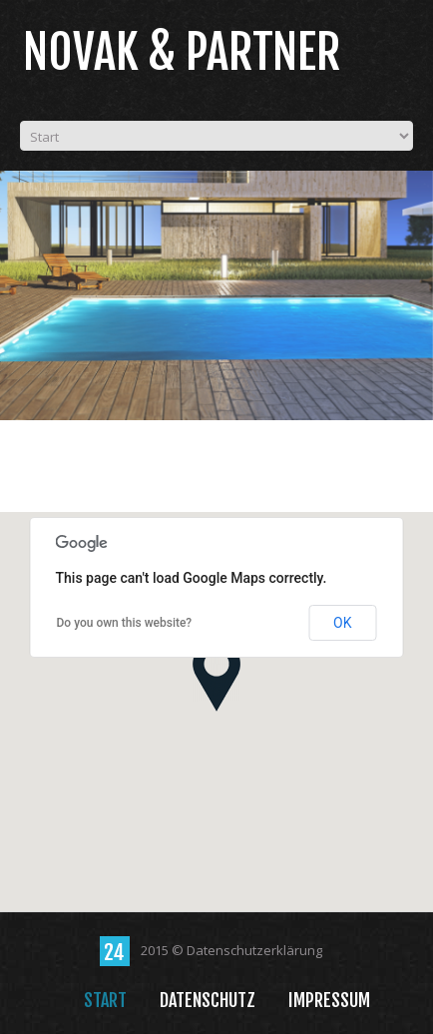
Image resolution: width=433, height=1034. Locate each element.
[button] (216, 676)
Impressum (329, 1000)
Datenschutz (207, 1000)
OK (342, 623)
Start (105, 1000)
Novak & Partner (182, 52)
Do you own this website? (125, 623)
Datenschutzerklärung (254, 950)
